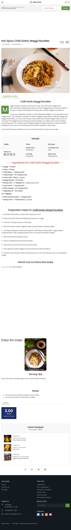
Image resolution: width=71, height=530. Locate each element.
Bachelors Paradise (44, 490)
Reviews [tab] (6, 403)
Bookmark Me (69, 2)
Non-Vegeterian (43, 487)
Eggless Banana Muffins (21, 458)
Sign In (66, 2)
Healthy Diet (41, 492)
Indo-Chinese (16, 44)
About (3, 484)
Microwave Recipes (44, 497)
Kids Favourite (42, 495)
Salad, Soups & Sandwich (16, 7)
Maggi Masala (48, 129)
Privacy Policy (5, 523)
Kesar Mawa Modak (19, 440)
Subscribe (5, 267)
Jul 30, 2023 (6, 44)
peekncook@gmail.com (13, 514)
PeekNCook (4, 7)
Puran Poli (16, 449)
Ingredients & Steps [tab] (10, 96)
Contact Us (5, 487)
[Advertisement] (35, 25)
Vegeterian (41, 484)
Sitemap (4, 490)
